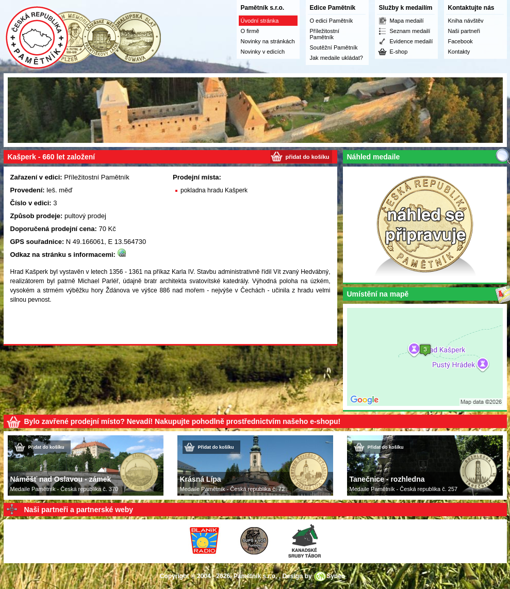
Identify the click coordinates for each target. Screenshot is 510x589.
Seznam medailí (410, 31)
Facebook (460, 41)
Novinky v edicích (263, 51)
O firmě (250, 31)
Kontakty (459, 51)
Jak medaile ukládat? (336, 58)
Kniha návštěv (466, 21)
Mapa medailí (407, 21)
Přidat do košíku (46, 447)
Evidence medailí (411, 41)
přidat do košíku (308, 157)
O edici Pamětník (331, 21)
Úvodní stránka (260, 21)
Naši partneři (464, 31)
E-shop (399, 51)
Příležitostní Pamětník (324, 34)
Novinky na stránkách (268, 41)
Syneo (335, 576)
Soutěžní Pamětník (334, 47)
